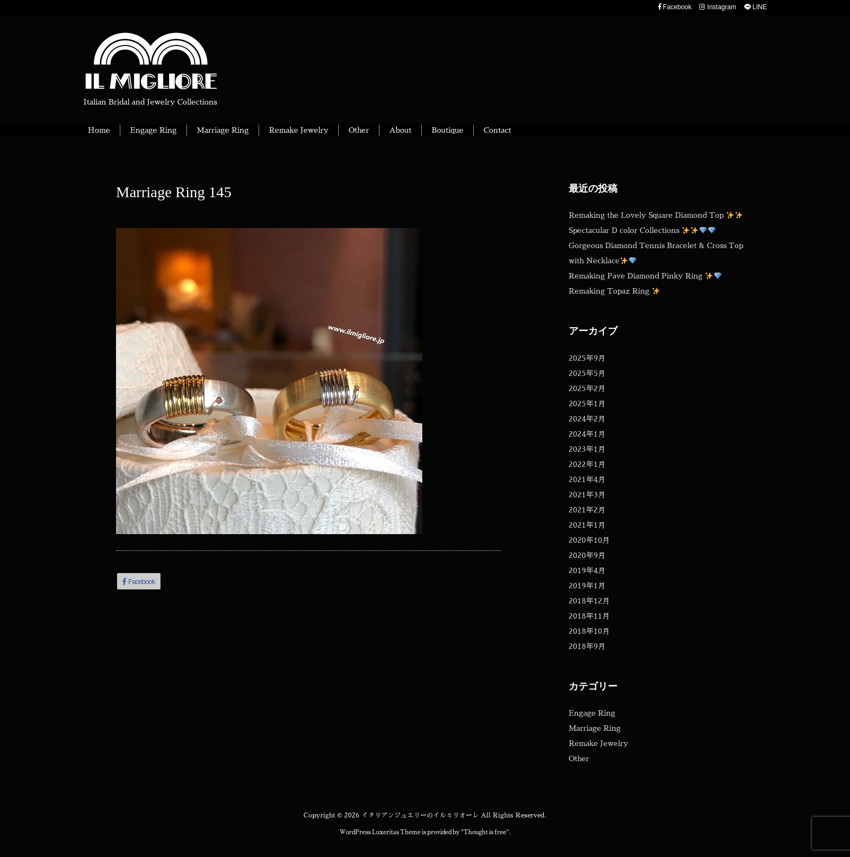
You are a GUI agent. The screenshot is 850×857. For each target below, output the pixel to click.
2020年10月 (589, 540)
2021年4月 (587, 479)
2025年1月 (587, 403)
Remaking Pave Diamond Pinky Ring (645, 276)
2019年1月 (587, 585)
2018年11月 (589, 616)
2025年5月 (587, 373)
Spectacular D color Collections (642, 230)
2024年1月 (587, 434)
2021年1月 (587, 525)
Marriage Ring (595, 728)
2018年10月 (589, 631)
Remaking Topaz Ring (614, 291)
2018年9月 (587, 646)
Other (579, 758)
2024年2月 (587, 419)
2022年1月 (587, 464)
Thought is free (484, 832)
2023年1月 (587, 449)
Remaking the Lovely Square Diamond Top (656, 215)
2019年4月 (587, 570)
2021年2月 (587, 510)
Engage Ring (592, 713)
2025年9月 (587, 358)
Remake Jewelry (598, 743)
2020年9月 (587, 555)
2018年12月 (589, 601)
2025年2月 (587, 388)
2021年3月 (587, 494)
